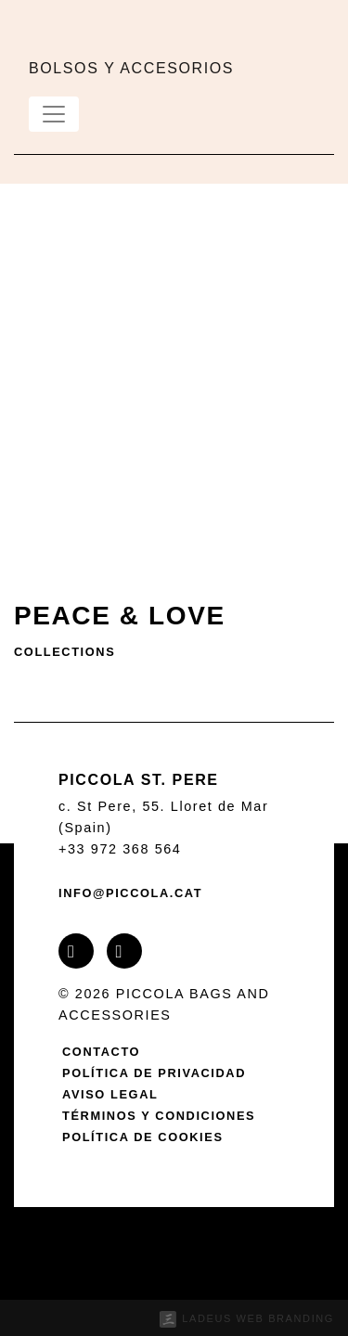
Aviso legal (110, 1094)
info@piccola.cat (130, 893)
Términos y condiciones (158, 1116)
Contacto (101, 1052)
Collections (64, 652)
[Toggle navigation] (54, 114)
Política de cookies (143, 1137)
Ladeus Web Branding (258, 1318)
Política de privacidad (154, 1073)
